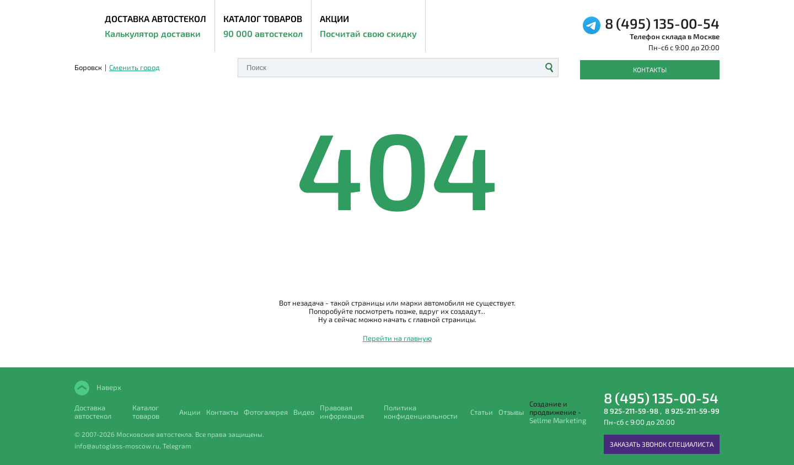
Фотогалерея (266, 412)
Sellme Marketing (557, 420)
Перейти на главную (397, 338)
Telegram (177, 446)
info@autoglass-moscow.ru (116, 446)
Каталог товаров (263, 27)
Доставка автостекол (92, 412)
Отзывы (511, 412)
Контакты (650, 69)
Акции (368, 27)
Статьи (481, 412)
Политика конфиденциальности (421, 412)
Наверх (108, 387)
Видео (303, 412)
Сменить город (134, 67)
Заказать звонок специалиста (661, 444)
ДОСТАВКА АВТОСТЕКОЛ (155, 27)
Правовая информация (342, 412)
